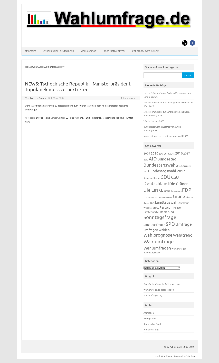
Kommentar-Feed (152, 323)
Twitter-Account (38, 97)
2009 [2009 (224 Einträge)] (147, 153)
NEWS (87, 117)
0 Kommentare (129, 97)
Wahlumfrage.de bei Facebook (159, 289)
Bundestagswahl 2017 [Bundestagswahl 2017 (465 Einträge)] (166, 171)
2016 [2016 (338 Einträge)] (179, 153)
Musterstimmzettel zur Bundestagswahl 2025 (166, 136)
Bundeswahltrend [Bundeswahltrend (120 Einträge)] (152, 178)
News (47, 117)
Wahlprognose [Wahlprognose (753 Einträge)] (158, 235)
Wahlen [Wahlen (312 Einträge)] (164, 230)
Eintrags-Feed (150, 318)
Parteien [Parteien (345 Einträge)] (165, 207)
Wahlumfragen (89, 51)
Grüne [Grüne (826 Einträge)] (179, 196)
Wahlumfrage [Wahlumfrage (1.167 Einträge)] (159, 241)
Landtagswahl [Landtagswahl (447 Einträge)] (166, 202)
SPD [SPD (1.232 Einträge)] (170, 224)
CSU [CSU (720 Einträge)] (175, 177)
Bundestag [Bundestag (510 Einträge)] (166, 158)
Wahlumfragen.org (153, 295)
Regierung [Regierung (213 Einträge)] (167, 211)
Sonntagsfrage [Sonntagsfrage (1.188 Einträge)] (160, 217)
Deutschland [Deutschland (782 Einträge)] (156, 183)
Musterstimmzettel (114, 51)
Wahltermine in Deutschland (58, 51)
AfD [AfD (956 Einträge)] (153, 158)
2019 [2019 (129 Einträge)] (146, 159)
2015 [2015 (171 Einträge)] (172, 153)
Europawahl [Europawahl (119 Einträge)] (176, 190)
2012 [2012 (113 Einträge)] (161, 153)
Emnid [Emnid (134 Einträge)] (167, 190)
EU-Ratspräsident (74, 117)
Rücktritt (96, 117)
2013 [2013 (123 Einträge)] (166, 153)
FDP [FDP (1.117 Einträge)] (186, 190)
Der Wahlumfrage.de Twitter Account (162, 284)
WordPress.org (151, 329)
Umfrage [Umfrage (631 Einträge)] (183, 224)
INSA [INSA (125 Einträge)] (152, 202)
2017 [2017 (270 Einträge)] (186, 153)
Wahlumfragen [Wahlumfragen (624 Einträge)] (157, 247)
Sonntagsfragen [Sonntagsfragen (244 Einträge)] (154, 224)
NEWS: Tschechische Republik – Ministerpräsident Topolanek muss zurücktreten (78, 86)
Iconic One (160, 356)
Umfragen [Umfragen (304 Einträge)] (151, 230)
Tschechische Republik (113, 117)
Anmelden (149, 312)
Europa (39, 117)
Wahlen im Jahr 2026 (154, 121)
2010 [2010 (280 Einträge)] (154, 153)
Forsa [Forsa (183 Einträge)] (147, 196)
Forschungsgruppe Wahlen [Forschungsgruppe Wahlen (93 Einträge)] (161, 197)
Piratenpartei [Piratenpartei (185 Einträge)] (151, 211)
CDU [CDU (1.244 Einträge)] (165, 177)
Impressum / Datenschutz (145, 51)
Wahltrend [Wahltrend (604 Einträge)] (183, 235)
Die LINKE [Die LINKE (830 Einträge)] (154, 190)
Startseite (30, 51)
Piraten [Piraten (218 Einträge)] (178, 207)
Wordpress (191, 356)
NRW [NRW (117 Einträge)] (156, 207)
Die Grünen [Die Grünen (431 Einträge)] (178, 183)
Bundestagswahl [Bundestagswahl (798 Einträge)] (160, 165)
